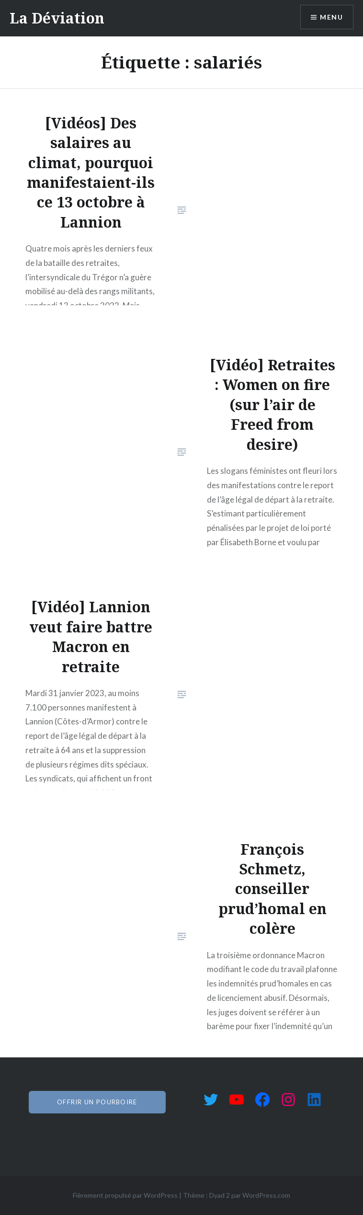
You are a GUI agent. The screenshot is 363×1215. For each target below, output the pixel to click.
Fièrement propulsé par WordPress (125, 1195)
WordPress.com (266, 1195)
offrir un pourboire (97, 1102)
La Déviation (57, 18)
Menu (331, 17)
